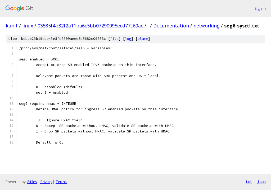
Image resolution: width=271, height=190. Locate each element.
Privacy (46, 181)
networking (206, 25)
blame (143, 38)
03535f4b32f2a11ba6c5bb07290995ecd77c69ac (90, 25)
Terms (61, 181)
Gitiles (32, 181)
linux (27, 25)
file (114, 38)
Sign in (260, 8)
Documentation (171, 25)
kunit (12, 25)
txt (249, 181)
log (128, 38)
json (261, 181)
